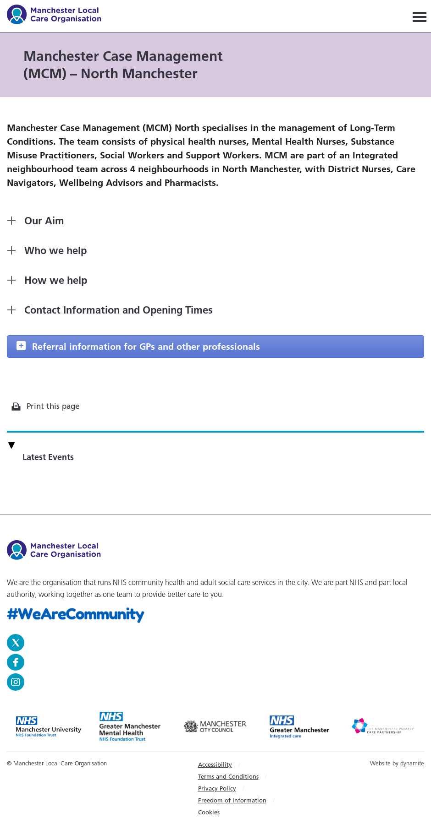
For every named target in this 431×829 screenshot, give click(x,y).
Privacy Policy (217, 788)
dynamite (412, 763)
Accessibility (215, 764)
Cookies (209, 812)
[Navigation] (419, 16)
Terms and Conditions (228, 776)
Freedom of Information (232, 800)
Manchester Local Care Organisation (58, 16)
